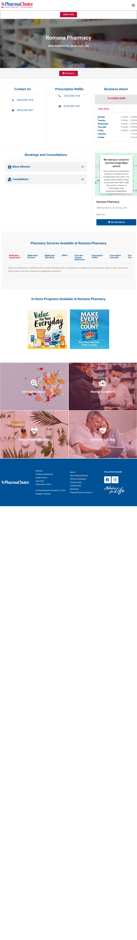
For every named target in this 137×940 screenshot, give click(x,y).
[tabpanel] (68, 269)
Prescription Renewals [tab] (115, 256)
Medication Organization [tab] (15, 256)
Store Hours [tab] (103, 109)
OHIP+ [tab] (65, 255)
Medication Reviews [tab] (33, 256)
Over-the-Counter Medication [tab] (80, 257)
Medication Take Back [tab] (50, 256)
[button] (133, 5)
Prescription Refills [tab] (97, 256)
